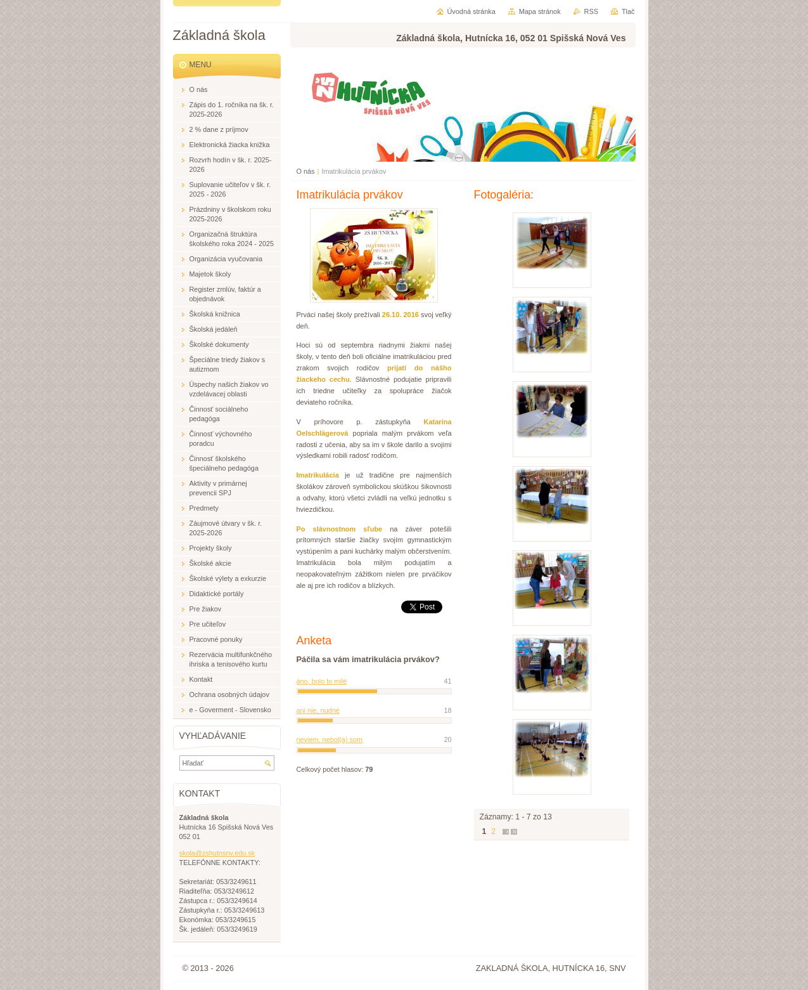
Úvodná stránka (471, 11)
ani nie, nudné (318, 710)
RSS (591, 11)
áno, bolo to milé (322, 681)
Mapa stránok (540, 11)
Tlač (628, 11)
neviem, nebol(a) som (330, 739)
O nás (306, 171)
